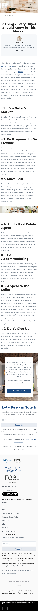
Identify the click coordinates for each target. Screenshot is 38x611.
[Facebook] (3, 486)
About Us (5, 520)
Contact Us (6, 528)
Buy (3, 510)
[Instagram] (12, 486)
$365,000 (20, 72)
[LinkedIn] (6, 486)
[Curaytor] (10, 495)
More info (31, 603)
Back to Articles (8, 15)
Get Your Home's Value (10, 517)
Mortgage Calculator (9, 531)
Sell (3, 506)
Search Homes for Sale (10, 513)
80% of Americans (7, 66)
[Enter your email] (20, 420)
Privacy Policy (19, 585)
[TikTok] (15, 486)
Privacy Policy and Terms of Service (16, 566)
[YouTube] (9, 486)
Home (4, 502)
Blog (4, 524)
